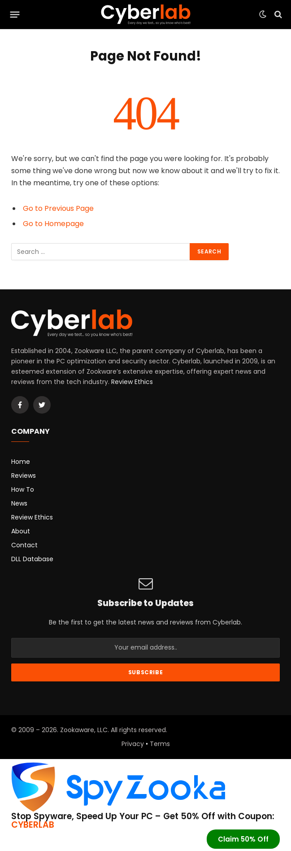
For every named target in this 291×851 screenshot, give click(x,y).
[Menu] (15, 14)
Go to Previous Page (58, 208)
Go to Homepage (53, 223)
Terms (160, 743)
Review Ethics (132, 381)
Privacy (133, 743)
